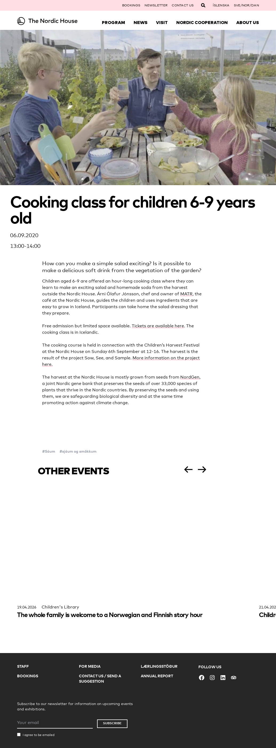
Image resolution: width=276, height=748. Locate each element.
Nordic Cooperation (202, 22)
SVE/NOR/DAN (246, 5)
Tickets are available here (158, 325)
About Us (247, 22)
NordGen (189, 377)
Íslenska (221, 5)
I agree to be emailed (38, 735)
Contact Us (183, 5)
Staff (23, 666)
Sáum (50, 451)
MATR (186, 293)
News (140, 22)
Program (113, 22)
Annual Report (157, 676)
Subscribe (112, 723)
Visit (162, 22)
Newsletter (156, 5)
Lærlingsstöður (159, 666)
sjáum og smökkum (79, 451)
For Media (90, 666)
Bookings (131, 5)
